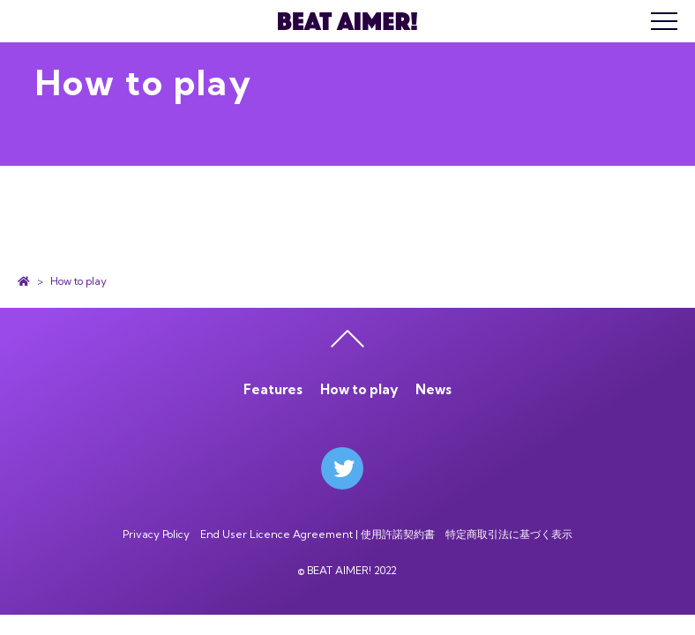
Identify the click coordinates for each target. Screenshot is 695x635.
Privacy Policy (156, 534)
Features (273, 389)
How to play (359, 389)
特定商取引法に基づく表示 (508, 534)
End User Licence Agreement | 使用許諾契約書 (317, 534)
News (433, 389)
